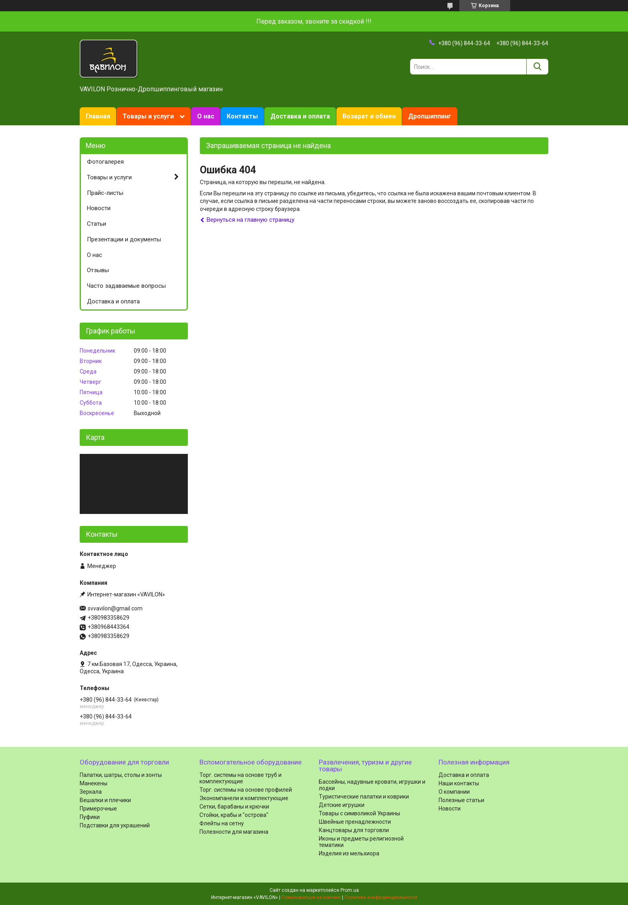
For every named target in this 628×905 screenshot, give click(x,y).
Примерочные (98, 808)
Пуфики (90, 817)
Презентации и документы (124, 239)
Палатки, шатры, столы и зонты (121, 775)
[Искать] (537, 66)
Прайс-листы (105, 193)
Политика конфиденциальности (380, 897)
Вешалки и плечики (105, 800)
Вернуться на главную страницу (250, 219)
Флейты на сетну (221, 823)
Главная (98, 116)
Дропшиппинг (429, 116)
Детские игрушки (341, 805)
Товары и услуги (148, 116)
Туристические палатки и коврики (364, 796)
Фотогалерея (105, 161)
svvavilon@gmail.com (115, 608)
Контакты (242, 116)
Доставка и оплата (300, 116)
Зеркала (91, 792)
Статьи (96, 223)
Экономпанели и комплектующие (243, 798)
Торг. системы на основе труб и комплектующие (240, 778)
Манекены (93, 783)
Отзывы (98, 270)
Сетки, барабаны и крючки (234, 806)
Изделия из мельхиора (349, 853)
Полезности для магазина (233, 832)
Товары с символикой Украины (359, 813)
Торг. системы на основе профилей (245, 790)
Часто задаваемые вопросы (126, 285)
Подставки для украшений (115, 825)
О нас (205, 116)
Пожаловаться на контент (311, 897)
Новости (99, 208)
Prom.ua (349, 890)
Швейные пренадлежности (355, 822)
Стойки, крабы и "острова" (233, 815)
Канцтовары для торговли (354, 830)
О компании (454, 792)
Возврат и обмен (369, 116)
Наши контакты (459, 783)
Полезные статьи (461, 800)
